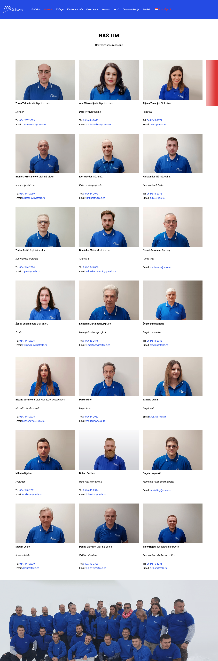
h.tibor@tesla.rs (158, 568)
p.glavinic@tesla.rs (96, 568)
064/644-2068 (154, 340)
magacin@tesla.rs (95, 421)
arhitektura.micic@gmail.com (101, 271)
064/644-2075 (27, 416)
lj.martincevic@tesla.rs (97, 345)
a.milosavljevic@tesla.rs (98, 124)
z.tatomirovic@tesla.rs (34, 124)
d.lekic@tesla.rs (30, 568)
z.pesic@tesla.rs (31, 271)
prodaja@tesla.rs (159, 345)
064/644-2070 (27, 563)
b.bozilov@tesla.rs (96, 494)
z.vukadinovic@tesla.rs (34, 345)
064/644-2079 (90, 193)
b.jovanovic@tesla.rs (33, 421)
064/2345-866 (90, 267)
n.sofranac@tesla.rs (160, 267)
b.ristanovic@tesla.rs (33, 198)
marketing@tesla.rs (160, 490)
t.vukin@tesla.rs (157, 416)
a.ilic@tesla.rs (157, 198)
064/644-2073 (90, 120)
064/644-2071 (154, 120)
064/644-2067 (90, 416)
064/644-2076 (27, 340)
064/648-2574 (90, 490)
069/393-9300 (90, 563)
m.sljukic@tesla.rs (32, 494)
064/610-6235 (154, 563)
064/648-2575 (90, 340)
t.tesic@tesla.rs (158, 124)
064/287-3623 (27, 120)
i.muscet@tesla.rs (95, 198)
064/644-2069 (27, 193)
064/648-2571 (27, 490)
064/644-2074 (27, 267)
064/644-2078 (154, 193)
